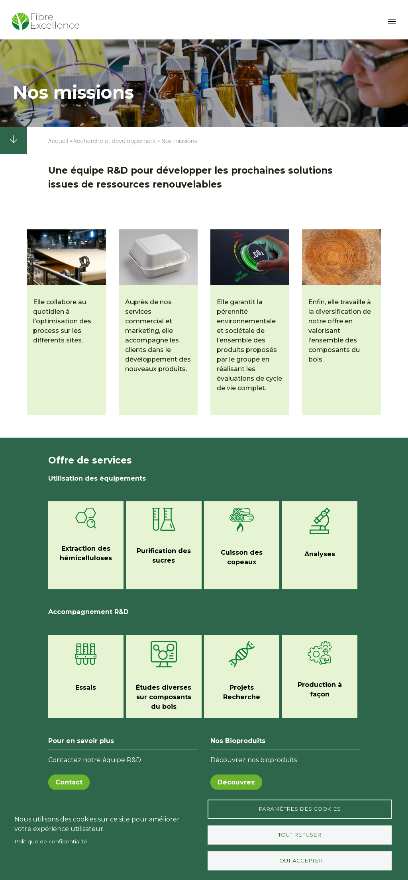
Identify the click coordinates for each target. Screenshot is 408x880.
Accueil (58, 141)
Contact (68, 782)
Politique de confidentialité (50, 841)
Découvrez (236, 782)
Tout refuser (299, 834)
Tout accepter (300, 860)
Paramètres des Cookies (300, 809)
